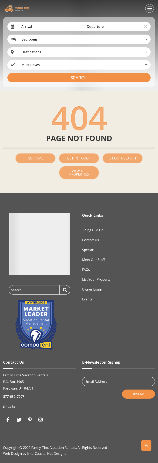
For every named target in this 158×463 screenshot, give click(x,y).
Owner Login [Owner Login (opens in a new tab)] (92, 289)
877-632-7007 (13, 396)
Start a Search (122, 158)
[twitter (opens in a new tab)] (19, 420)
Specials (88, 250)
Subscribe (138, 394)
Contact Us (90, 240)
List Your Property (96, 279)
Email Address (96, 381)
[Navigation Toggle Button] (149, 8)
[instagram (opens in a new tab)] (40, 420)
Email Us (9, 406)
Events (87, 299)
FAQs (86, 269)
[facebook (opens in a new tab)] (8, 420)
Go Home (35, 158)
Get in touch (79, 158)
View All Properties (79, 173)
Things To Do (92, 230)
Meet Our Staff (93, 259)
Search (79, 77)
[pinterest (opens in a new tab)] (30, 420)
